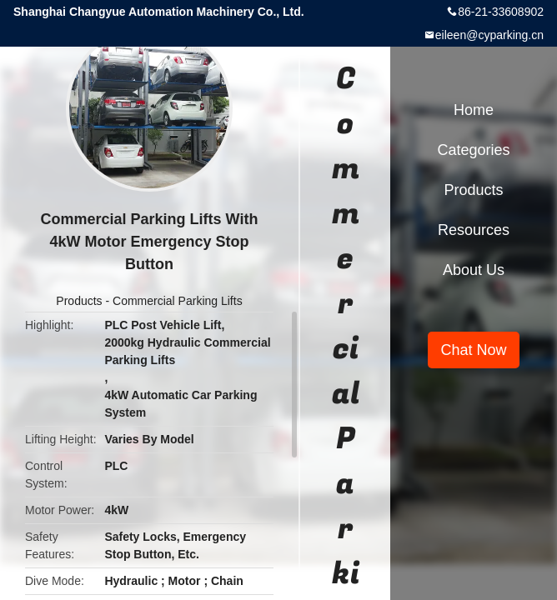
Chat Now (473, 350)
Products (79, 301)
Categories (473, 150)
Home (474, 110)
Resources (473, 230)
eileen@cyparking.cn (489, 35)
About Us (473, 270)
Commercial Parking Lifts (178, 301)
